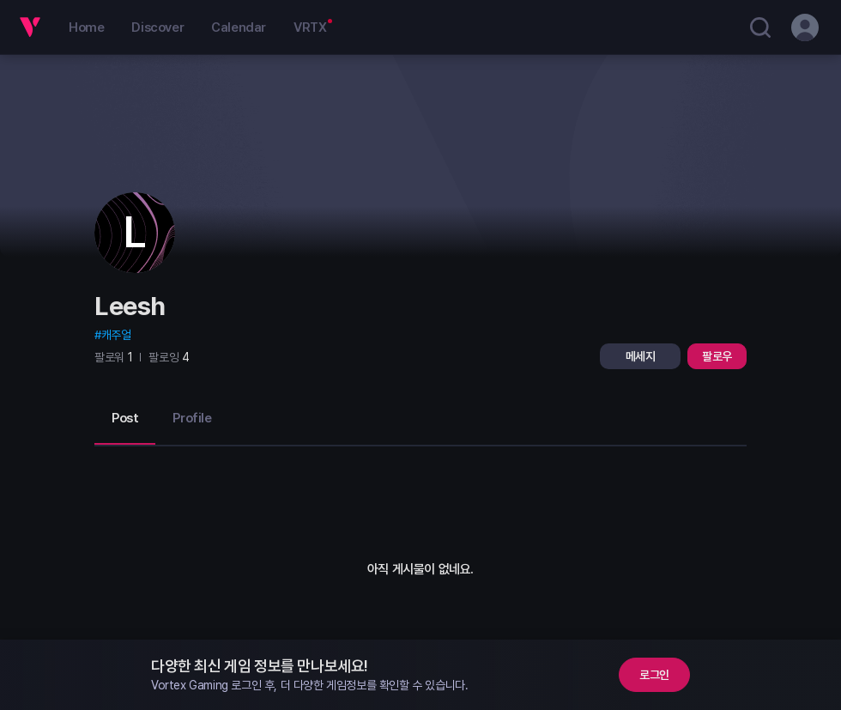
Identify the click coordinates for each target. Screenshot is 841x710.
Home (86, 27)
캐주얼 (116, 335)
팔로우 (717, 356)
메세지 (641, 356)
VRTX (309, 27)
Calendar (238, 27)
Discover (157, 27)
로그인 (654, 675)
